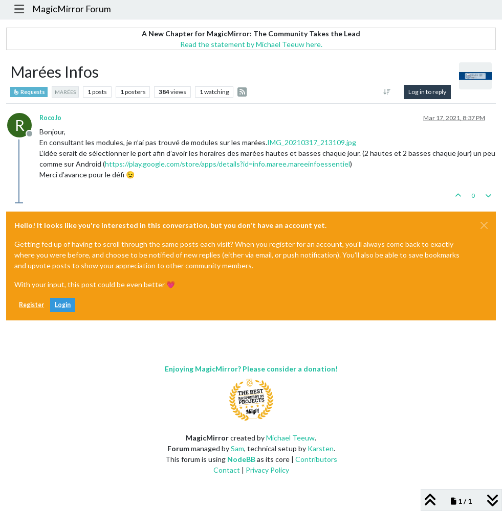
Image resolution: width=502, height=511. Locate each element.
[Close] (484, 225)
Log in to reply (427, 92)
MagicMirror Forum (71, 9)
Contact (226, 470)
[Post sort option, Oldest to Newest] (387, 92)
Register (31, 305)
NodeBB (241, 459)
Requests (29, 92)
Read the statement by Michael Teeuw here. (251, 44)
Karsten (321, 448)
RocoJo (50, 118)
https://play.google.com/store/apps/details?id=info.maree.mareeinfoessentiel (227, 163)
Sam (237, 448)
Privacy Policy (267, 470)
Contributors (316, 459)
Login (63, 305)
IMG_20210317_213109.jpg (311, 142)
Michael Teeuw (290, 437)
